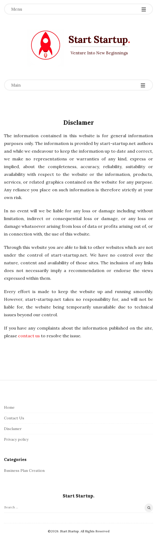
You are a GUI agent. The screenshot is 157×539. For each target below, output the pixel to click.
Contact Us (14, 418)
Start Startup (98, 39)
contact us (29, 335)
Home (9, 407)
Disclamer (13, 428)
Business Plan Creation (24, 470)
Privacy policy (16, 439)
